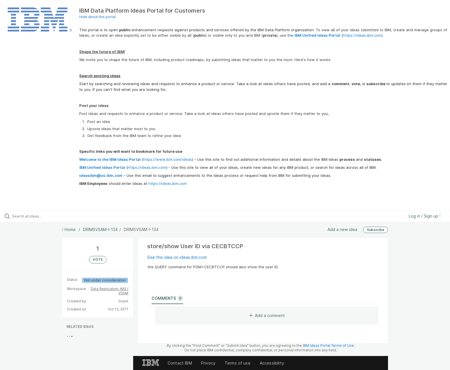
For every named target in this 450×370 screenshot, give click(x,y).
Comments (167, 298)
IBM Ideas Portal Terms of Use (328, 345)
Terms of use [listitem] (238, 363)
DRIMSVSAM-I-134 (100, 229)
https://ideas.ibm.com (362, 35)
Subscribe (375, 230)
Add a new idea (342, 229)
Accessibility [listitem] (272, 363)
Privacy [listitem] (208, 363)
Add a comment (267, 315)
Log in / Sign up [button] (425, 216)
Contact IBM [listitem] (180, 363)
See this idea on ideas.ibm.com (177, 257)
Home (69, 229)
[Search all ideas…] (52, 216)
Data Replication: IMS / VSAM (109, 291)
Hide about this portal (97, 17)
